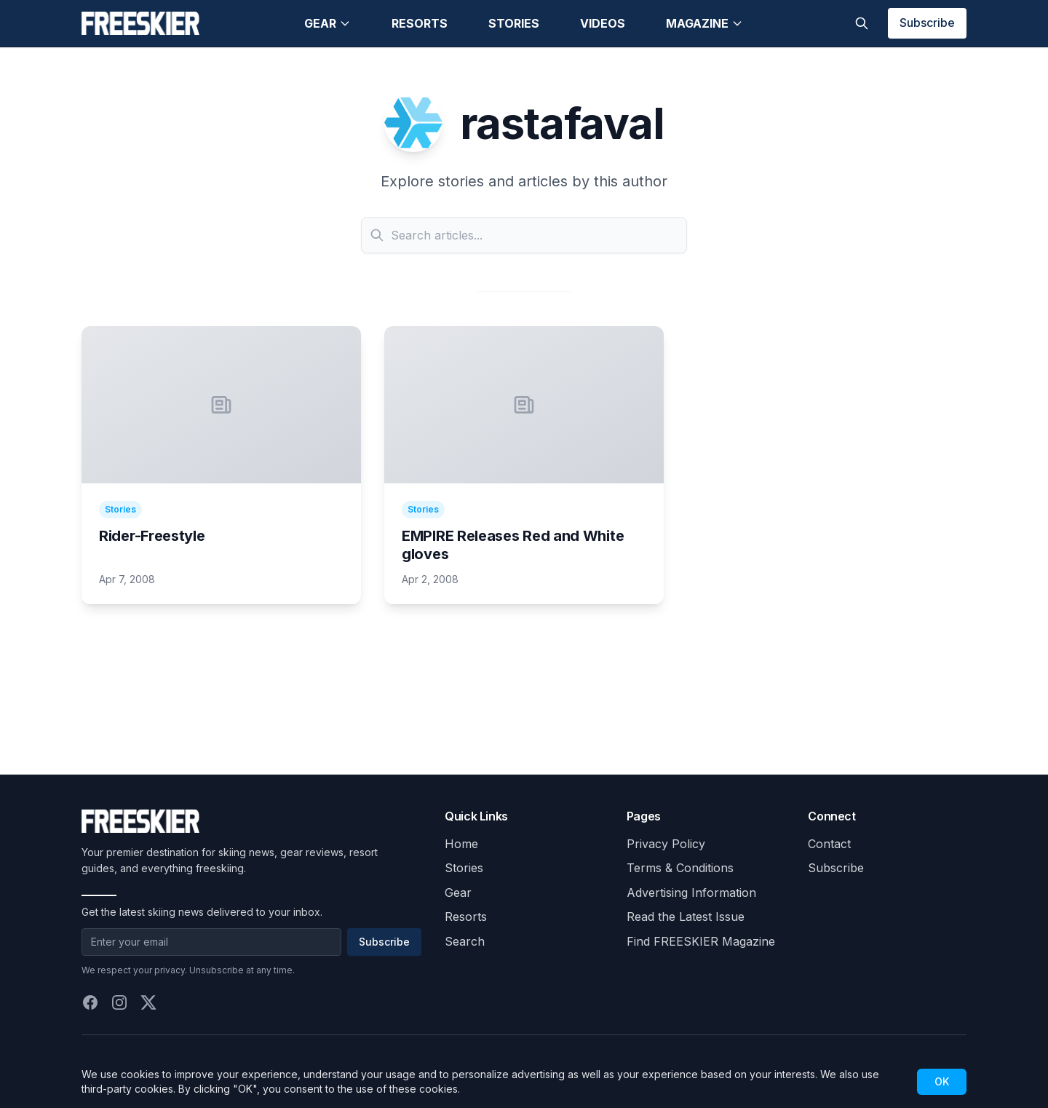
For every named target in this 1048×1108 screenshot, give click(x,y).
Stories (513, 23)
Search (465, 941)
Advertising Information (691, 892)
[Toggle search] (861, 23)
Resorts (420, 23)
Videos (602, 23)
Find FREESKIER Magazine (701, 941)
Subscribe (927, 22)
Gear (327, 23)
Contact (829, 843)
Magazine (704, 23)
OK (941, 1081)
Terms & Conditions (680, 867)
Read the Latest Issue (686, 916)
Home (461, 843)
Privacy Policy (666, 843)
